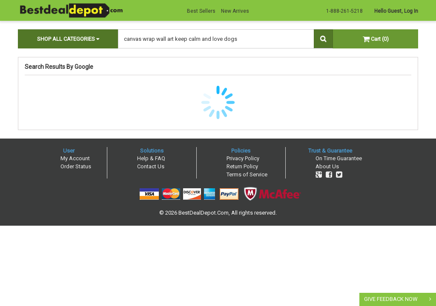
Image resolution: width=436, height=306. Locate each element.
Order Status (75, 166)
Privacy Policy (243, 158)
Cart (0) (376, 39)
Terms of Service (247, 174)
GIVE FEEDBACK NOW (391, 299)
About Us (327, 166)
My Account (75, 158)
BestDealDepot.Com (203, 213)
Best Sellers (201, 11)
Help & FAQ (151, 158)
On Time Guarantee (339, 158)
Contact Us (150, 166)
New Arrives (235, 11)
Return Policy (242, 166)
